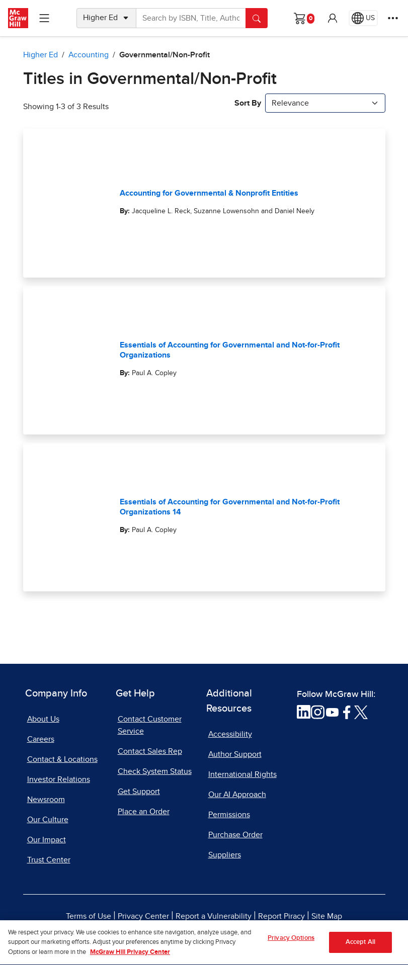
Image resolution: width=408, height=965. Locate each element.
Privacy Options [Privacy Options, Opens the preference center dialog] (291, 942)
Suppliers (224, 855)
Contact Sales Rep (150, 751)
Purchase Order (235, 835)
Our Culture (47, 820)
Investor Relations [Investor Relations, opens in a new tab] (58, 779)
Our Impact (46, 840)
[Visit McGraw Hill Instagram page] (317, 712)
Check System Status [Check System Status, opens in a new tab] (155, 771)
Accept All (360, 946)
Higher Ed (40, 55)
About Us (43, 719)
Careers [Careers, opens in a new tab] (40, 739)
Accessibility (230, 734)
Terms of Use (88, 916)
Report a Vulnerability (214, 916)
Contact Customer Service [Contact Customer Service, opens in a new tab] (150, 725)
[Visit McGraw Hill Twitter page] (361, 712)
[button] (332, 18)
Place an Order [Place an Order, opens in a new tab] (144, 812)
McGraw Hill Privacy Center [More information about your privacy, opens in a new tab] (130, 956)
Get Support (139, 791)
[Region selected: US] (363, 18)
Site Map (326, 916)
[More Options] (393, 18)
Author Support (235, 754)
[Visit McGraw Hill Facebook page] (347, 712)
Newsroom (46, 800)
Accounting (88, 55)
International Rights (242, 774)
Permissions (229, 815)
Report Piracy (281, 916)
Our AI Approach (237, 795)
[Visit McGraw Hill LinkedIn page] (303, 712)
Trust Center (48, 860)
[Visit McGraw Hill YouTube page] (332, 712)
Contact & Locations (62, 759)
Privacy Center (143, 916)
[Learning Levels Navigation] (44, 18)
